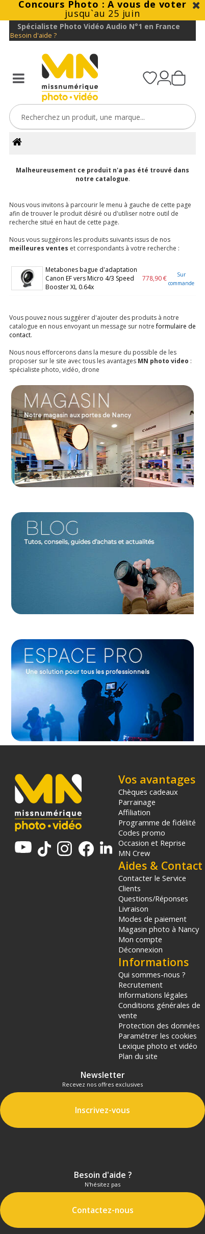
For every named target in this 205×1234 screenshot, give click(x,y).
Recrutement (140, 984)
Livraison (133, 908)
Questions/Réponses (153, 898)
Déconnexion (140, 949)
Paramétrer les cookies (157, 1035)
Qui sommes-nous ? (152, 974)
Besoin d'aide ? (33, 35)
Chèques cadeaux (148, 792)
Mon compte (140, 939)
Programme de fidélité (157, 822)
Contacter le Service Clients (152, 883)
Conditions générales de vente (159, 1010)
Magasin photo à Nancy (158, 929)
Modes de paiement (152, 919)
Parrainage (137, 802)
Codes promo (141, 832)
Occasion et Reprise (152, 843)
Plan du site (138, 1056)
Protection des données (159, 1025)
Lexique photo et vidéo (157, 1046)
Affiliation (134, 812)
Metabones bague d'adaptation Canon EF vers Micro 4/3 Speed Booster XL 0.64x (91, 278)
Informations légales (153, 995)
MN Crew (134, 853)
